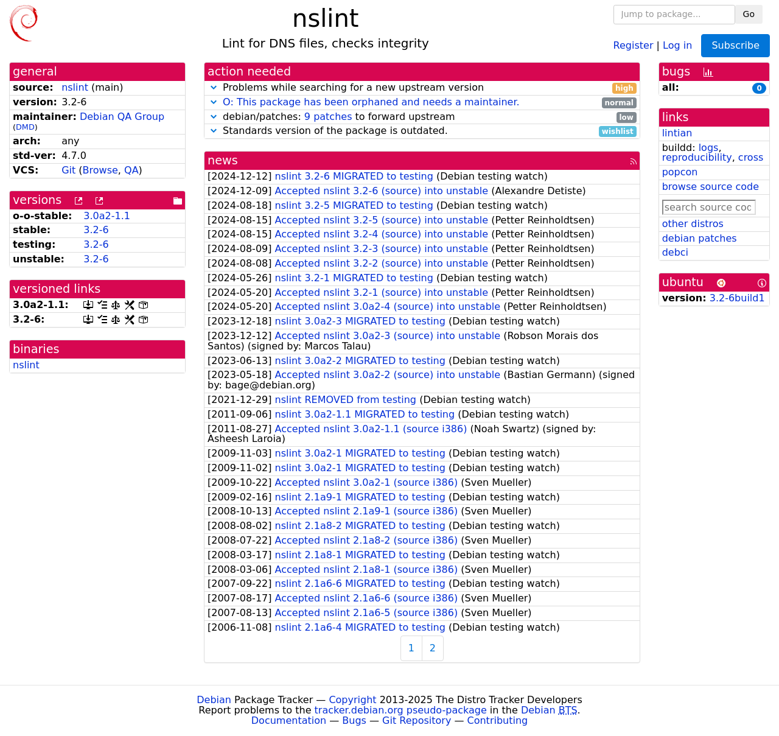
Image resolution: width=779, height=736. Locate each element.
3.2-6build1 (737, 298)
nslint (74, 87)
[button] (214, 87)
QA (131, 170)
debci (675, 252)
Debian (214, 700)
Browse (100, 170)
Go (749, 14)
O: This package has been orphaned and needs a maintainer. (371, 102)
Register (633, 45)
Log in (677, 45)
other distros (693, 224)
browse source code (710, 186)
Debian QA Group (122, 116)
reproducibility (697, 157)
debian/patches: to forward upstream (422, 117)
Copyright (352, 700)
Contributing (497, 720)
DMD (25, 126)
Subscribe (735, 45)
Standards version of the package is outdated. (422, 131)
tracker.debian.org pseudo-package (401, 710)
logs (709, 147)
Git (68, 170)
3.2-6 (95, 230)
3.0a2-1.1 (106, 216)
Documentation (288, 720)
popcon (680, 172)
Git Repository (416, 720)
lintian (677, 133)
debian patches (699, 238)
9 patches (328, 116)
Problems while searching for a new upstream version (422, 88)
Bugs (354, 720)
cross (750, 157)
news (223, 160)
